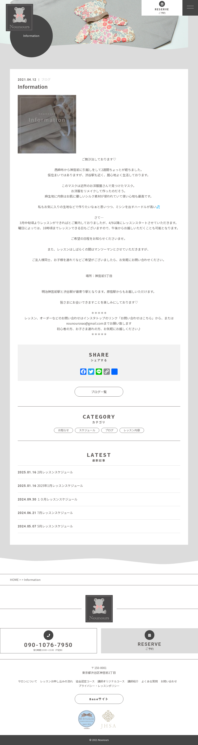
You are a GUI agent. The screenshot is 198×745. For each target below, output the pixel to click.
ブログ (46, 79)
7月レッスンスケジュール (45, 512)
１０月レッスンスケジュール (47, 499)
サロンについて (27, 681)
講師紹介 (133, 681)
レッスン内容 (132, 430)
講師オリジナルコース (111, 681)
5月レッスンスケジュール (45, 526)
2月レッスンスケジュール (45, 472)
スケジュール (87, 430)
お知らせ (63, 430)
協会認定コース (85, 681)
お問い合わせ (169, 681)
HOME (14, 580)
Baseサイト (99, 699)
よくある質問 (149, 681)
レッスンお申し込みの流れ (56, 681)
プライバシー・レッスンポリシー (99, 686)
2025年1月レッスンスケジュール (50, 485)
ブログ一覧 (99, 391)
